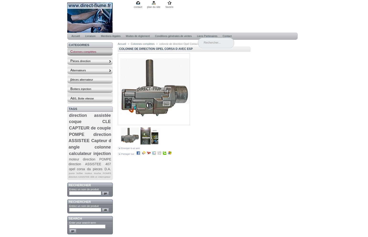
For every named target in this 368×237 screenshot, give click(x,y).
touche (97, 173)
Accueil (76, 36)
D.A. (107, 169)
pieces (97, 169)
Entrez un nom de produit (84, 189)
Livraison (90, 36)
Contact (227, 36)
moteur (88, 173)
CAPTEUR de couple (90, 128)
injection (102, 153)
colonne (102, 147)
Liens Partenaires (207, 36)
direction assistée (90, 115)
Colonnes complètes (83, 51)
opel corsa (77, 169)
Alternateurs (91, 70)
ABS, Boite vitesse (82, 98)
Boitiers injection (80, 89)
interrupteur (104, 176)
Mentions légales (111, 36)
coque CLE (90, 121)
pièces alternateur (81, 79)
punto (72, 173)
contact (138, 6)
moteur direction (82, 159)
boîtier (80, 173)
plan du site (153, 6)
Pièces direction (91, 61)
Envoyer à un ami (130, 148)
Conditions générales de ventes (173, 36)
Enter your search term (82, 222)
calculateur (80, 153)
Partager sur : (146, 154)
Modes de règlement (138, 36)
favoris (169, 6)
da (89, 169)
